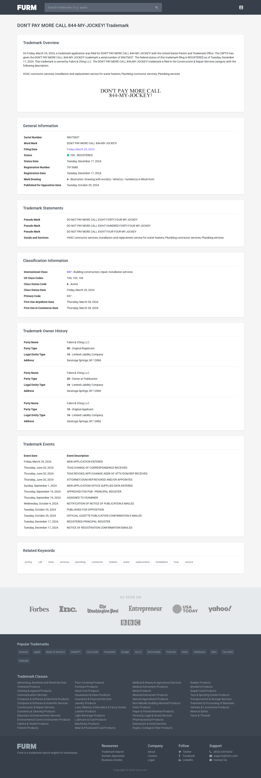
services (64, 562)
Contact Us (218, 760)
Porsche (171, 651)
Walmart (23, 660)
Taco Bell (227, 651)
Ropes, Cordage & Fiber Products (152, 727)
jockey (28, 562)
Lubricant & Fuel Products (90, 719)
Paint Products (142, 707)
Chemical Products (28, 686)
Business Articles (112, 760)
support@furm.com (223, 755)
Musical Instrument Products (150, 694)
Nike (213, 651)
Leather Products (85, 711)
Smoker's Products (201, 686)
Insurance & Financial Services (93, 699)
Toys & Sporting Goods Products (210, 694)
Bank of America (55, 651)
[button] (241, 7)
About (151, 751)
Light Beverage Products (90, 715)
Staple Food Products (203, 690)
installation (162, 562)
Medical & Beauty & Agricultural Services (157, 682)
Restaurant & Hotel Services (149, 723)
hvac (176, 562)
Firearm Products (27, 727)
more (51, 562)
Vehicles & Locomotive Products (209, 707)
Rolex (185, 651)
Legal (151, 760)
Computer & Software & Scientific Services (42, 703)
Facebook (109, 651)
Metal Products (142, 690)
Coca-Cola (92, 651)
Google (125, 651)
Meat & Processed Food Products (95, 727)
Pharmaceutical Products (148, 719)
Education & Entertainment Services (38, 715)
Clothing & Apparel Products (34, 690)
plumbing (80, 562)
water (126, 562)
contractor (97, 562)
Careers (152, 755)
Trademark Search (113, 751)
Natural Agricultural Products (150, 699)
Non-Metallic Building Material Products (156, 703)
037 (69, 272)
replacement (143, 562)
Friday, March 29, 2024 (80, 149)
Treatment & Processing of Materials (212, 703)
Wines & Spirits (199, 711)
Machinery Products (87, 723)
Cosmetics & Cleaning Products (36, 711)
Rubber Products (200, 682)
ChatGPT (76, 651)
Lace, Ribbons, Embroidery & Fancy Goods (100, 707)
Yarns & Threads (200, 715)
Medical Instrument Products (150, 686)
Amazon (23, 651)
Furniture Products (86, 686)
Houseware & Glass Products (92, 694)
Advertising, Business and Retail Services (41, 682)
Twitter (185, 751)
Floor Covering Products (89, 682)
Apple (37, 651)
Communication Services (32, 694)
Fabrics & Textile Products (32, 723)
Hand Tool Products (87, 690)
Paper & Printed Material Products (153, 711)
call (40, 562)
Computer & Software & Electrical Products (43, 699)
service (189, 562)
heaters (113, 562)
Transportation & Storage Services (210, 699)
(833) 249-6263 (220, 751)
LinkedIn (186, 760)
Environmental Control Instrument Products (43, 719)
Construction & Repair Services (35, 707)
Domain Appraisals (113, 755)
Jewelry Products (85, 703)
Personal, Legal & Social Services (152, 715)
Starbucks (199, 651)
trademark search (39, 752)
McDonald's (154, 651)
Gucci (138, 651)
